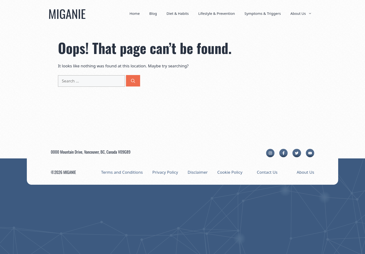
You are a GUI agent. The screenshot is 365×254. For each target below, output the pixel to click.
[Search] (133, 80)
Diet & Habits (177, 13)
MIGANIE (67, 13)
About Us (303, 13)
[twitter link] (296, 153)
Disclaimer (198, 172)
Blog (153, 13)
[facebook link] (283, 153)
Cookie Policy (229, 172)
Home (135, 13)
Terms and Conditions (122, 172)
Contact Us (267, 172)
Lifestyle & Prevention (216, 13)
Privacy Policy (165, 172)
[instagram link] (270, 153)
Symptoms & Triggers (263, 13)
